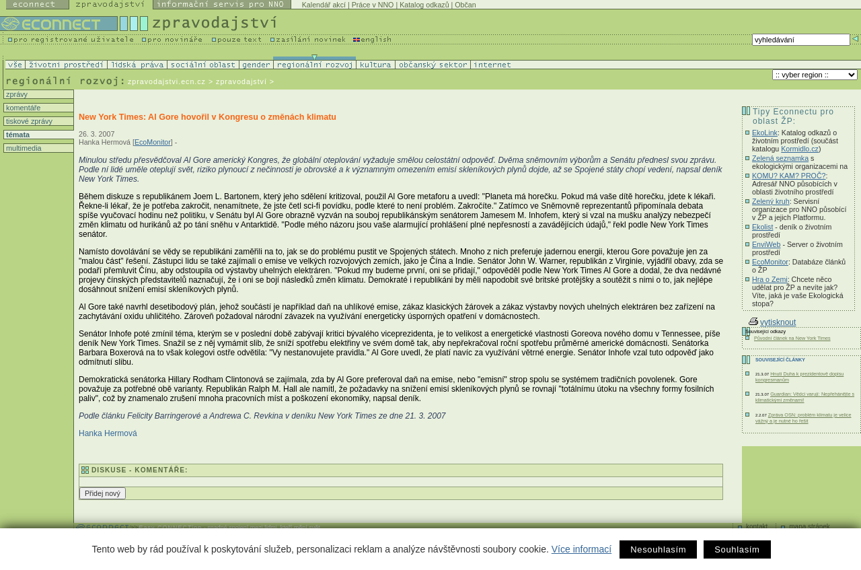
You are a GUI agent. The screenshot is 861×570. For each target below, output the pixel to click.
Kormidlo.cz (800, 149)
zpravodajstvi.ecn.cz (167, 81)
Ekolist (762, 227)
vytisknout (772, 322)
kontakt (757, 526)
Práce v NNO (373, 5)
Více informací (581, 549)
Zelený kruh (771, 201)
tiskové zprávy (28, 121)
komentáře (22, 108)
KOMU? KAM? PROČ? (789, 176)
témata (17, 135)
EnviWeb (766, 244)
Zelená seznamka (780, 158)
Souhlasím (736, 549)
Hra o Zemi (770, 279)
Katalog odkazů (424, 5)
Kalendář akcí (324, 5)
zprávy (16, 94)
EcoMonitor (153, 142)
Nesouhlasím (658, 549)
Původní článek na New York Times (792, 338)
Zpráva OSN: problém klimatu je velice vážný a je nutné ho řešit (803, 418)
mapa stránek (809, 526)
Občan (465, 5)
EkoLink (765, 133)
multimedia (23, 148)
